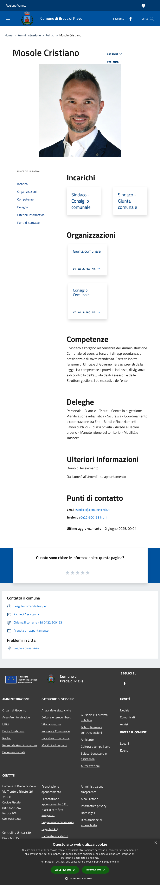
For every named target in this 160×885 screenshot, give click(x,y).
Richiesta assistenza (55, 836)
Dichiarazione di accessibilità (91, 822)
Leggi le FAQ (50, 829)
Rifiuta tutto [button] (95, 869)
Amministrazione (29, 35)
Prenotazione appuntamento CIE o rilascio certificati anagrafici (55, 806)
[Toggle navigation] (7, 18)
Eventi (124, 750)
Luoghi (124, 743)
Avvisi (124, 724)
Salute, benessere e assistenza (94, 756)
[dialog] (80, 862)
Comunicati (127, 717)
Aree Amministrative (16, 717)
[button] (80, 878)
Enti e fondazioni (13, 731)
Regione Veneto (16, 5)
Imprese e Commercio (56, 731)
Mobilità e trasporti (54, 745)
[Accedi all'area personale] (143, 5)
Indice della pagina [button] (28, 171)
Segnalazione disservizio (58, 822)
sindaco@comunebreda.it (93, 509)
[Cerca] (152, 18)
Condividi (115, 54)
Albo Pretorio (89, 798)
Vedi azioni (116, 62)
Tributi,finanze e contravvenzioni (91, 730)
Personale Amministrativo (19, 745)
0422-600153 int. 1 (93, 517)
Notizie (124, 710)
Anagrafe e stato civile (56, 710)
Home (8, 35)
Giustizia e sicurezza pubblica (94, 717)
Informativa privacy (93, 805)
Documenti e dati (13, 752)
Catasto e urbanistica (55, 738)
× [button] (155, 842)
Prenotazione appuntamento (51, 789)
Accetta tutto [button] (65, 869)
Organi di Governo (14, 710)
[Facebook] (129, 18)
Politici (50, 35)
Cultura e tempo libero (56, 717)
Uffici (5, 724)
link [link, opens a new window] (117, 861)
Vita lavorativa (51, 724)
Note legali (88, 812)
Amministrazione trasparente (92, 789)
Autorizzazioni (90, 766)
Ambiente (87, 739)
